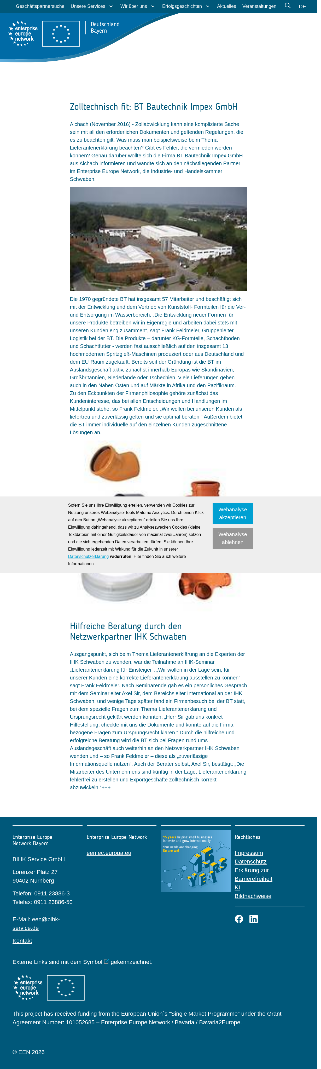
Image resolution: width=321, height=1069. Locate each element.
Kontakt (22, 940)
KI (237, 887)
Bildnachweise (253, 896)
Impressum (249, 853)
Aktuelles (226, 6)
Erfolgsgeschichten (182, 6)
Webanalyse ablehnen (232, 538)
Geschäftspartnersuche (40, 6)
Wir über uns (133, 6)
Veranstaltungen (259, 6)
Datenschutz (251, 861)
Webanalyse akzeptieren (232, 513)
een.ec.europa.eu (109, 853)
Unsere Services (88, 6)
